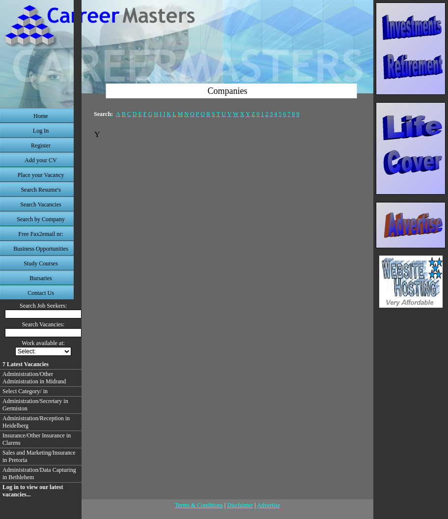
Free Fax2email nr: (40, 234)
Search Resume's (40, 189)
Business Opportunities (40, 248)
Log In (41, 130)
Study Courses (41, 263)
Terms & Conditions (199, 505)
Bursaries (40, 278)
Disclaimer (240, 505)
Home (40, 116)
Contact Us (41, 292)
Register (41, 145)
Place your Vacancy (41, 175)
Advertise (268, 505)
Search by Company (40, 219)
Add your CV (40, 160)
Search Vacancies (40, 204)
